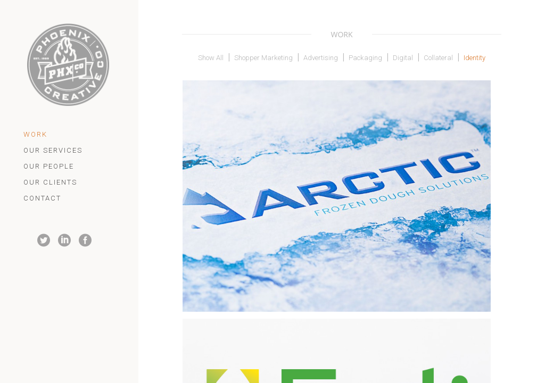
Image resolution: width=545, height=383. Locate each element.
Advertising (320, 58)
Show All (211, 58)
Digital (403, 58)
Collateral (438, 58)
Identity (474, 58)
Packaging (365, 58)
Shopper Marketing (263, 58)
